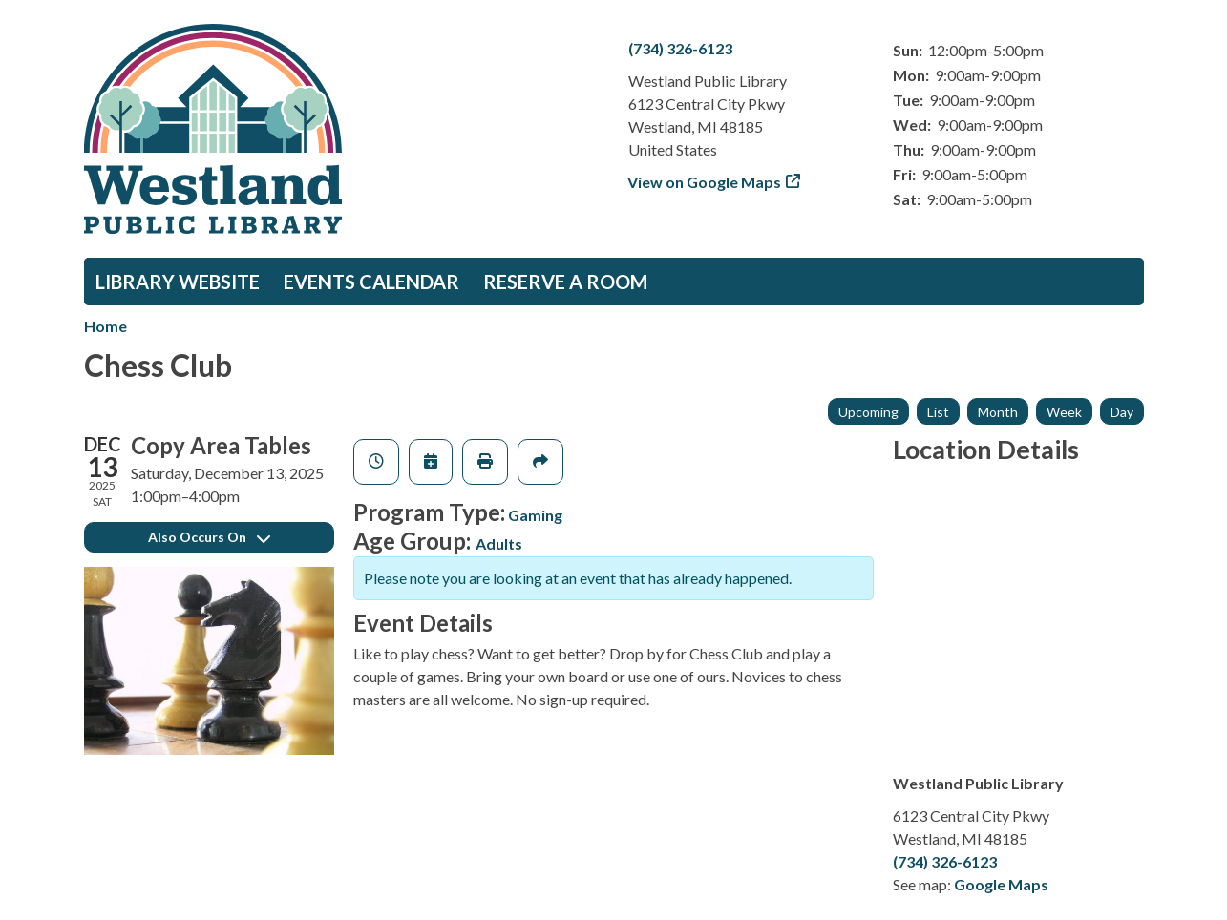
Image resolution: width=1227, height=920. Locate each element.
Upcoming (868, 412)
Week (1064, 412)
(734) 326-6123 (680, 48)
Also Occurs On (209, 537)
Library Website (177, 281)
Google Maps (1001, 884)
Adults (499, 543)
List (938, 412)
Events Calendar (371, 281)
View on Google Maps (704, 182)
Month (998, 412)
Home (105, 326)
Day (1122, 412)
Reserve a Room (565, 281)
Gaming (535, 515)
